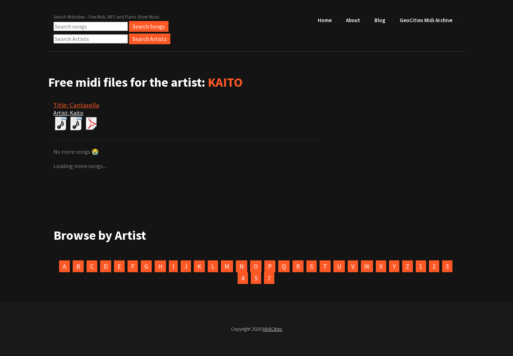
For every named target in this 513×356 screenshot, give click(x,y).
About (353, 20)
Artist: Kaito (68, 112)
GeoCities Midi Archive (426, 20)
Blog (379, 20)
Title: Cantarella (76, 105)
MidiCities (272, 329)
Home (325, 20)
